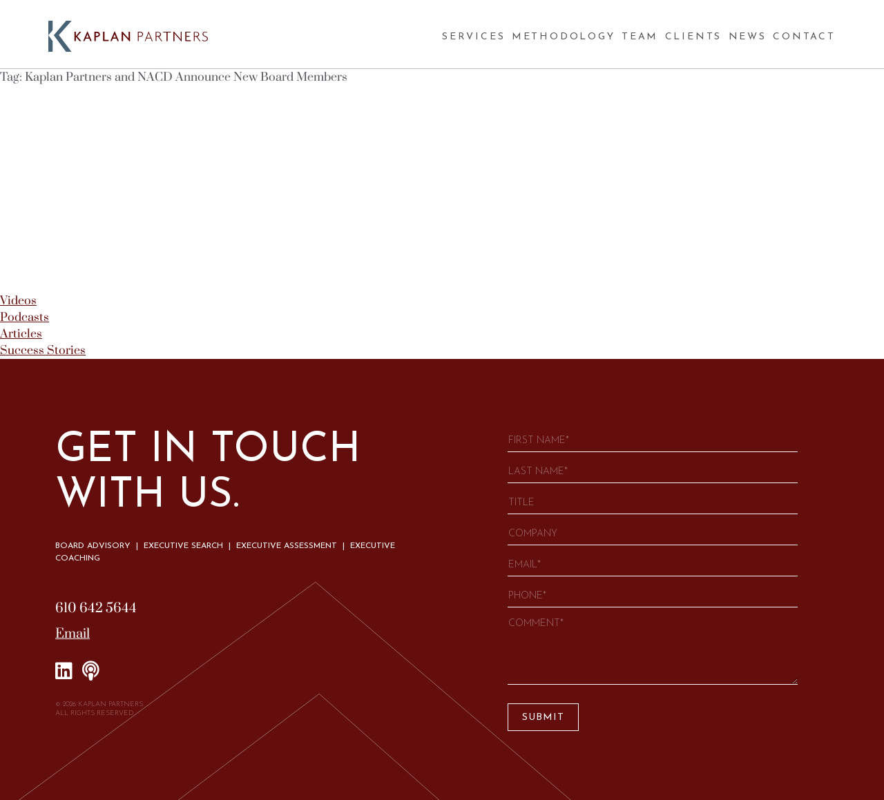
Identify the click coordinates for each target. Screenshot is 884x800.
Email (72, 634)
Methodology (563, 37)
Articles (21, 334)
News (748, 37)
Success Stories (43, 350)
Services (473, 37)
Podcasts (24, 317)
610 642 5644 (96, 608)
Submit (543, 717)
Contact (804, 37)
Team (640, 37)
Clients (693, 37)
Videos (18, 301)
